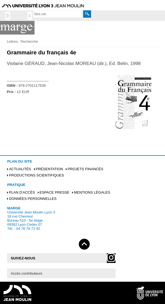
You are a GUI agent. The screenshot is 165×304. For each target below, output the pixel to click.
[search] (57, 13)
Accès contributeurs (26, 273)
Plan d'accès (22, 192)
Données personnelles (33, 199)
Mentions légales (92, 192)
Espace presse (54, 192)
